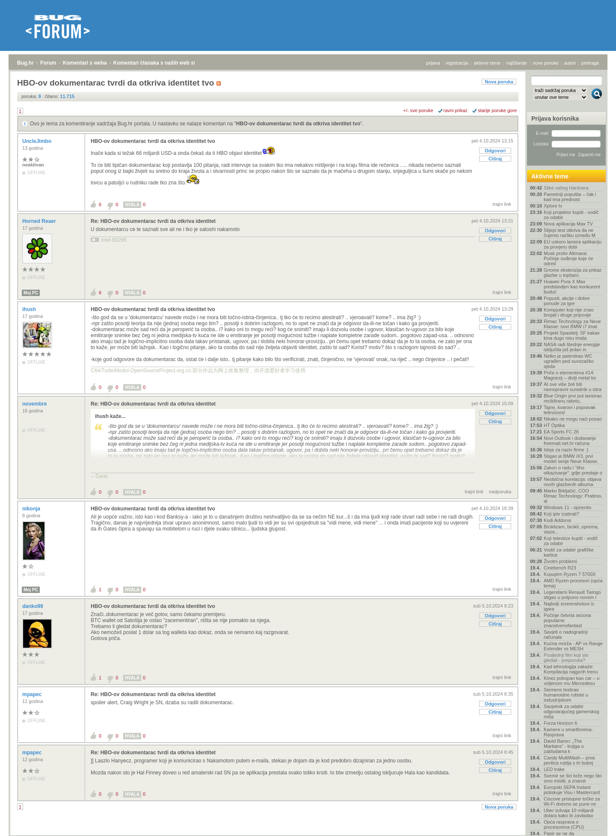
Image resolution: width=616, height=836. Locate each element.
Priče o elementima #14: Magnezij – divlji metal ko (570, 375)
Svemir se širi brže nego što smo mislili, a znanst (573, 778)
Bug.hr (25, 63)
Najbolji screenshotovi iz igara (569, 606)
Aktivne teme (550, 176)
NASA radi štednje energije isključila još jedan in (572, 347)
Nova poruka (499, 81)
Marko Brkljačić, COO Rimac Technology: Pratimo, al (573, 496)
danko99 (33, 606)
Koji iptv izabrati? (561, 513)
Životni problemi (560, 561)
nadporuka (500, 491)
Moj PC (31, 293)
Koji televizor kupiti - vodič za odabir (571, 541)
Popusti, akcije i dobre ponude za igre (567, 301)
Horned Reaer (39, 221)
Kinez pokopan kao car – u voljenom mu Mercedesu (571, 681)
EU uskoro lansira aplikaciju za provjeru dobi (572, 244)
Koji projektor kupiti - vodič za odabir (571, 215)
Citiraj (495, 158)
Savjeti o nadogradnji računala (566, 634)
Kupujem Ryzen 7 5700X (570, 574)
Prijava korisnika (555, 118)
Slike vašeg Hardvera (566, 187)
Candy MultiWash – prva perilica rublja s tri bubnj (569, 760)
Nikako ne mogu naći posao (573, 418)
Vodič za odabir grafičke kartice (569, 552)
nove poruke (546, 62)
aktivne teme (487, 62)
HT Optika (554, 425)
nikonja (31, 509)
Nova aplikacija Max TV (568, 223)
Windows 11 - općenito (567, 507)
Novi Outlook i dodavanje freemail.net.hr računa (570, 441)
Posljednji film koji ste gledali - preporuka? (566, 657)
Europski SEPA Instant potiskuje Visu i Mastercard (572, 790)
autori (570, 62)
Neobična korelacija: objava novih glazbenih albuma (572, 482)
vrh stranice (592, 823)
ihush (29, 309)
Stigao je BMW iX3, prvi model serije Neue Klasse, (571, 459)
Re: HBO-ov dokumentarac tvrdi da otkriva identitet (153, 221)
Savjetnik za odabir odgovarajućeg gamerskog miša (571, 711)
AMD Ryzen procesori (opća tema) (573, 583)
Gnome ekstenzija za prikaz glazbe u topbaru (572, 272)
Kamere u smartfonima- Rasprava (568, 732)
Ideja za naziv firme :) (566, 449)
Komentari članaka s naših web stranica (161, 63)
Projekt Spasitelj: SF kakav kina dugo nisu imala (572, 335)
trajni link (502, 204)
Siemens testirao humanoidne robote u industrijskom (566, 695)
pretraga (590, 62)
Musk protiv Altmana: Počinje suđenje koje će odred (568, 258)
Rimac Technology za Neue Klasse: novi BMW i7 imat (572, 324)
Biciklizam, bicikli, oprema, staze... (571, 529)
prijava (433, 62)
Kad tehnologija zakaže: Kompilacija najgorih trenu (571, 669)
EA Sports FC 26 (561, 431)
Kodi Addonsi (557, 520)
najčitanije (516, 62)
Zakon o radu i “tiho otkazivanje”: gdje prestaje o (573, 470)
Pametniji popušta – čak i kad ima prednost (570, 197)
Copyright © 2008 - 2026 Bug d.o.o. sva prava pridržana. (308, 833)
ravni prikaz (456, 110)
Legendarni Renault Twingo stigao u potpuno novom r (572, 595)
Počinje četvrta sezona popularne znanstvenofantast (567, 620)
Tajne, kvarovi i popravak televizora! (569, 410)
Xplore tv (553, 205)
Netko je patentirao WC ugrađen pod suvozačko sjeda (569, 361)
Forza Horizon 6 (560, 723)
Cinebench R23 (560, 567)
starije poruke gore (497, 110)
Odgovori (495, 150)
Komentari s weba (85, 63)
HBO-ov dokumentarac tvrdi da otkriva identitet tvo (298, 124)
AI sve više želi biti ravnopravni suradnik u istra (572, 387)
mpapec (32, 694)
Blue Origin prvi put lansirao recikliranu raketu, (572, 398)
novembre (35, 404)
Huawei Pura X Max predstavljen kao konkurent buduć (572, 286)
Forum (48, 63)
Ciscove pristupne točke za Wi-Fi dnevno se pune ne (572, 801)
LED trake (554, 769)
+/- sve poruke (418, 110)
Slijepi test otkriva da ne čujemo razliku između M (569, 233)
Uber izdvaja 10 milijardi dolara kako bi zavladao (569, 813)
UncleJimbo (37, 141)
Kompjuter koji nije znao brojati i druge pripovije (569, 312)
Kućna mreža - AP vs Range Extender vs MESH (573, 646)
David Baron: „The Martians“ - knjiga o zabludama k (564, 746)
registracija (457, 62)
